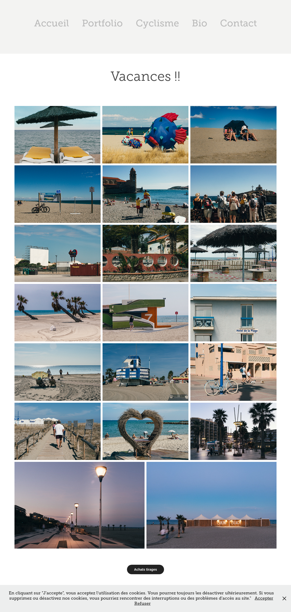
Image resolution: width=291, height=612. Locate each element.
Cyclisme (157, 23)
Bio (199, 23)
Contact (238, 23)
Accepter (264, 598)
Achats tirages (145, 569)
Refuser (142, 603)
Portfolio (102, 23)
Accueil (51, 23)
